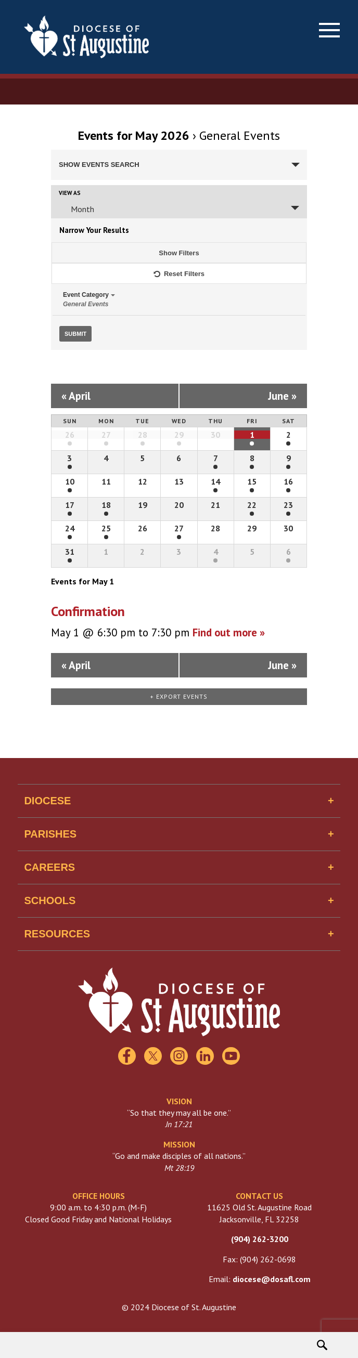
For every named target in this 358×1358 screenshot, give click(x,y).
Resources (57, 933)
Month (76, 209)
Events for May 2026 (133, 135)
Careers (49, 867)
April (76, 396)
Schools (49, 900)
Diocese (47, 800)
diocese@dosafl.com (272, 1279)
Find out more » (229, 632)
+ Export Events (179, 696)
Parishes (50, 834)
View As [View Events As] (70, 193)
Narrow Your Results (94, 230)
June (282, 396)
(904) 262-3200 (259, 1239)
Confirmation (88, 611)
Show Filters (179, 253)
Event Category (179, 299)
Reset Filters (179, 271)
